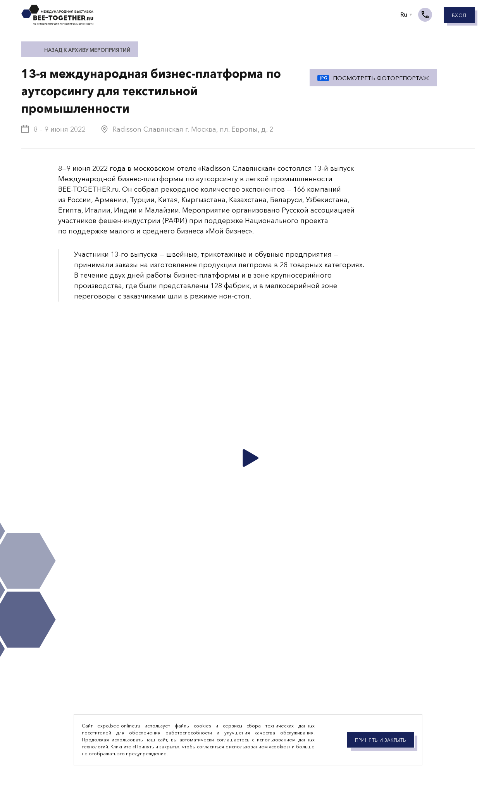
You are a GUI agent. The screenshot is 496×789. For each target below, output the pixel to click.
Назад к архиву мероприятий (87, 50)
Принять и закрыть (380, 740)
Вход (459, 16)
